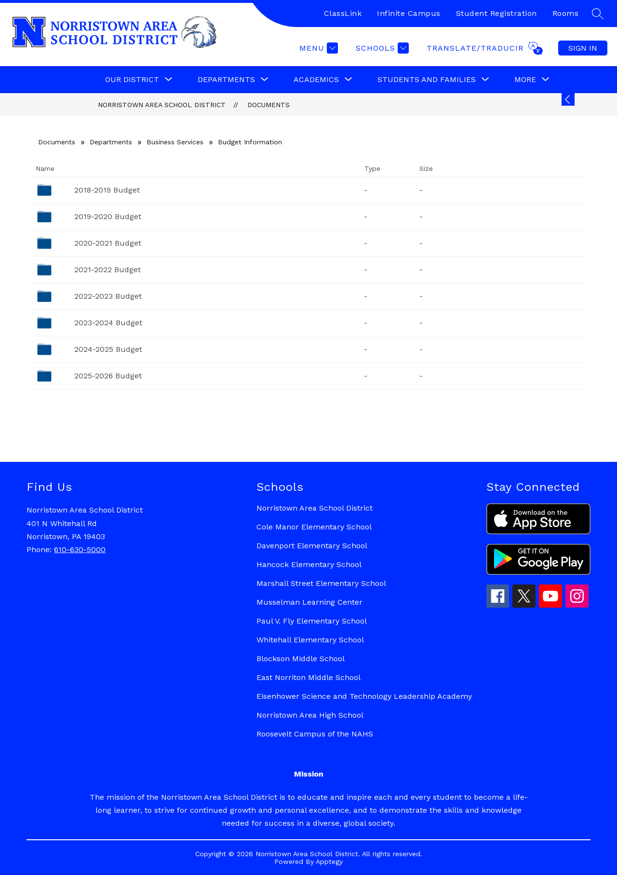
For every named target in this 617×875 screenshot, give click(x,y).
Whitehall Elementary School (310, 639)
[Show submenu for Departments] (226, 79)
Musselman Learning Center (309, 602)
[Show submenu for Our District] (132, 79)
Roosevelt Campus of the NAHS (314, 733)
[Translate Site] (483, 48)
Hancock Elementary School (309, 564)
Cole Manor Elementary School (314, 526)
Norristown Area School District (162, 105)
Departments (111, 142)
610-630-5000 (80, 549)
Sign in (582, 48)
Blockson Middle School (300, 658)
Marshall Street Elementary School (321, 583)
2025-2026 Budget (108, 375)
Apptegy (329, 861)
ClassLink (343, 13)
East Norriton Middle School (308, 677)
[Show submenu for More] (525, 79)
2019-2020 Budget (107, 216)
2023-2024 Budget (108, 322)
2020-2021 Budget (107, 243)
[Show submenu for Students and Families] (426, 79)
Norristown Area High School (309, 715)
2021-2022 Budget (107, 269)
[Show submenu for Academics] (316, 79)
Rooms (565, 13)
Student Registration (496, 13)
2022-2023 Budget (108, 296)
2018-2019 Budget (107, 189)
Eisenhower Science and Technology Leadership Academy (364, 696)
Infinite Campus (409, 13)
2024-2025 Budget (108, 349)
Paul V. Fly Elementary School (311, 620)
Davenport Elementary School (311, 545)
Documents (268, 105)
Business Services (175, 142)
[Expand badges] (568, 99)
